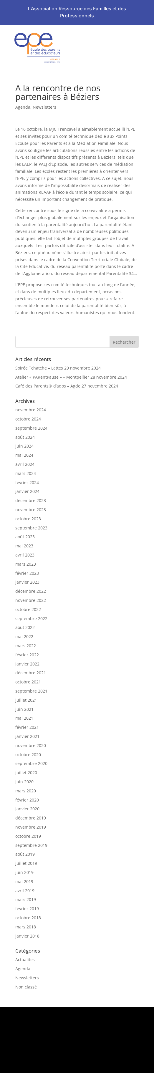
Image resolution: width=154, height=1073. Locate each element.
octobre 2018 (28, 917)
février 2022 (27, 655)
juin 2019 (24, 872)
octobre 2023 (28, 518)
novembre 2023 (30, 509)
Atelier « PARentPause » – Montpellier (52, 377)
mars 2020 (25, 791)
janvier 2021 (27, 736)
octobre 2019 (28, 836)
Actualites (25, 959)
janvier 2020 (27, 809)
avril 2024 (24, 464)
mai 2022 (24, 636)
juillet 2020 (26, 772)
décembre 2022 (30, 591)
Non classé (26, 987)
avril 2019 (24, 890)
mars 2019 (25, 899)
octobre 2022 (28, 609)
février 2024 (27, 482)
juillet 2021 (26, 700)
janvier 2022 (27, 664)
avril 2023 (24, 555)
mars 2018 (25, 927)
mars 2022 (25, 645)
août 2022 (25, 627)
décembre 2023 (30, 500)
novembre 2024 (30, 410)
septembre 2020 (31, 763)
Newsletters (44, 107)
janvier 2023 (27, 582)
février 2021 (27, 727)
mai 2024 (24, 455)
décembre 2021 (30, 672)
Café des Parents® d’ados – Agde (47, 386)
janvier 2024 (27, 491)
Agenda (22, 107)
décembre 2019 (30, 818)
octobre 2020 (28, 754)
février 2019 (27, 908)
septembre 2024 (31, 428)
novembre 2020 (30, 745)
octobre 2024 (28, 419)
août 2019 (25, 854)
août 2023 (25, 536)
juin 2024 (24, 446)
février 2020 (27, 800)
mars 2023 (25, 564)
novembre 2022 (30, 600)
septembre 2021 (31, 691)
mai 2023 (24, 546)
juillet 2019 (26, 863)
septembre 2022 (31, 618)
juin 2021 (24, 709)
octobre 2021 (28, 682)
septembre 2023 (31, 528)
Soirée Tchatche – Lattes (39, 368)
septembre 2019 (31, 845)
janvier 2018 (27, 936)
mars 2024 (25, 473)
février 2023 (27, 573)
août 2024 (25, 437)
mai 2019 (24, 881)
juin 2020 (24, 781)
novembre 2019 (30, 827)
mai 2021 (24, 718)
